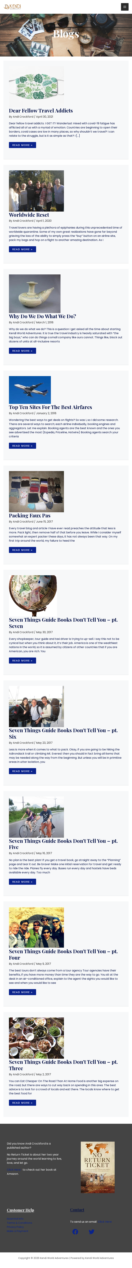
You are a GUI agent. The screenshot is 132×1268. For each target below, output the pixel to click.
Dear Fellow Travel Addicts (41, 110)
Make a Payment (18, 1231)
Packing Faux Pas (30, 515)
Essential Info (16, 1219)
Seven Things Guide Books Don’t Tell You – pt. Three (63, 1065)
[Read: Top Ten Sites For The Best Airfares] (30, 390)
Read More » (22, 144)
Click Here (14, 1170)
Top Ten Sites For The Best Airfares (50, 407)
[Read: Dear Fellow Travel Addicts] (36, 86)
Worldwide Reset (29, 214)
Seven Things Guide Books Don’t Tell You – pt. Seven (63, 622)
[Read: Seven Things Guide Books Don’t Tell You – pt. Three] (36, 1038)
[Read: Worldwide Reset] (36, 191)
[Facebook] (75, 1232)
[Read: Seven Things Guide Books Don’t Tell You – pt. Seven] (33, 596)
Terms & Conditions (20, 1223)
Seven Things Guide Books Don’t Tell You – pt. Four (63, 954)
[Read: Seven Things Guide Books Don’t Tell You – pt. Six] (36, 706)
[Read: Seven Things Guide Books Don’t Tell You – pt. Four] (36, 927)
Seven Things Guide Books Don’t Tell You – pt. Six (63, 733)
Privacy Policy (16, 1227)
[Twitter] (91, 1232)
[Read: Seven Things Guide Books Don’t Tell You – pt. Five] (36, 817)
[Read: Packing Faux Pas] (36, 492)
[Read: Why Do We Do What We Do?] (34, 294)
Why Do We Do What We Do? (42, 316)
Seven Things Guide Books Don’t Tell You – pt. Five (63, 844)
